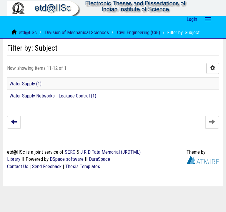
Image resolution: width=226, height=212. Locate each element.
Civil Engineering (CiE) (138, 32)
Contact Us (17, 166)
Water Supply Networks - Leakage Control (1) (52, 96)
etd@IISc (28, 32)
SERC (70, 152)
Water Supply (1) (25, 84)
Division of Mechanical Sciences (77, 32)
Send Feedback (47, 166)
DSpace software (67, 159)
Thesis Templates (82, 166)
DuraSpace (99, 159)
